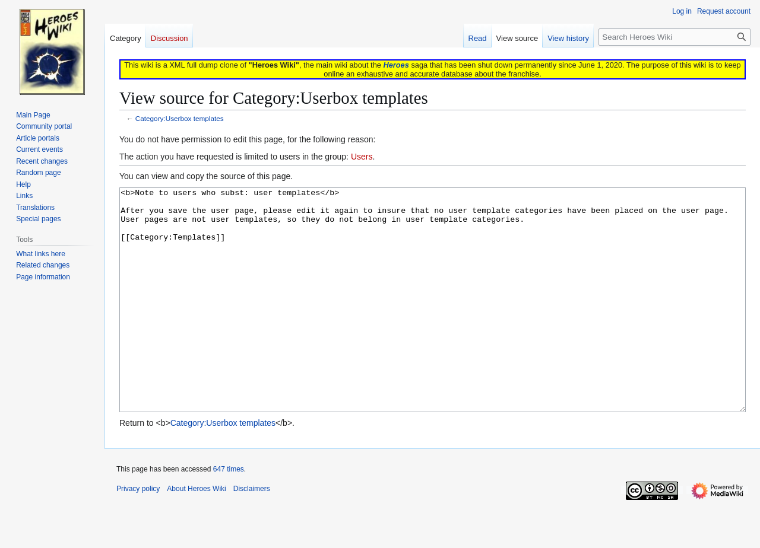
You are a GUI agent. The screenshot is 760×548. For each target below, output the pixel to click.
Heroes (395, 64)
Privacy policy (138, 533)
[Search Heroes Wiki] (674, 37)
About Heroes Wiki (196, 533)
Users (362, 156)
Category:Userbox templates (179, 118)
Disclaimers (251, 533)
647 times (228, 513)
